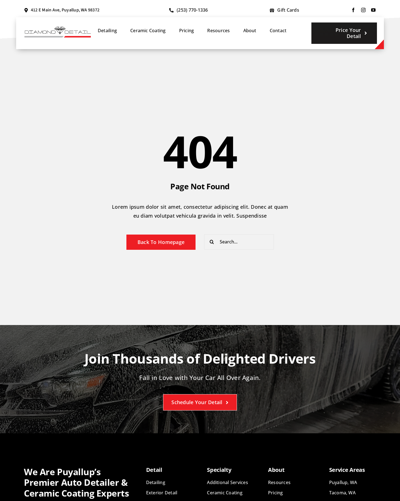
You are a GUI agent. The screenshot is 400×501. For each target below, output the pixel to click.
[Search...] (239, 242)
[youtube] (373, 10)
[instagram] (363, 10)
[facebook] (353, 10)
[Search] (211, 242)
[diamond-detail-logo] (57, 29)
